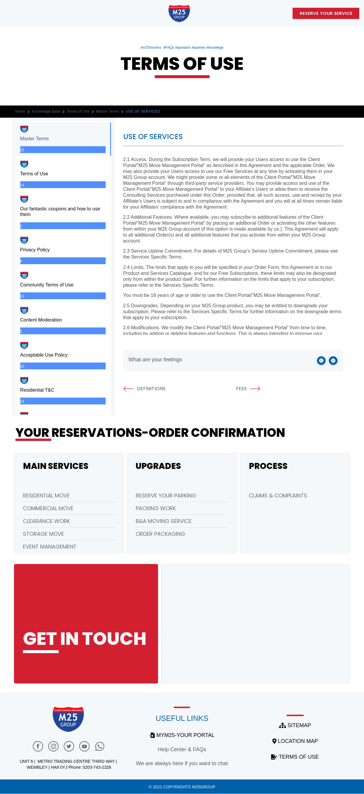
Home (20, 111)
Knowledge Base (46, 111)
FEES (248, 388)
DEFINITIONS (144, 388)
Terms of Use (78, 111)
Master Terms (107, 111)
